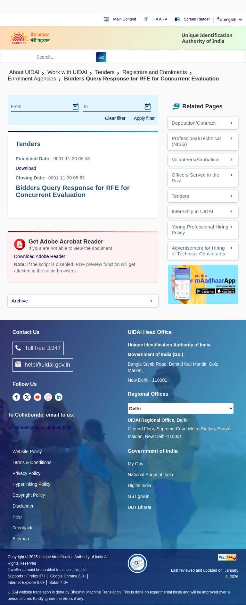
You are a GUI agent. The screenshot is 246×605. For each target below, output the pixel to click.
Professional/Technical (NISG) (196, 141)
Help (17, 516)
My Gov (135, 463)
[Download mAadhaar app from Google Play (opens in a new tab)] (203, 283)
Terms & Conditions (31, 462)
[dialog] (75, 106)
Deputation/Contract (194, 123)
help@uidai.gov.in (42, 365)
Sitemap (20, 538)
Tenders (180, 196)
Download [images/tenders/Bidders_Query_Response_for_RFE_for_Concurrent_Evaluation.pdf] (26, 168)
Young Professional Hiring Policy (200, 229)
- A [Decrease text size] (165, 19)
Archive (20, 300)
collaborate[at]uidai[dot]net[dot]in (40, 427)
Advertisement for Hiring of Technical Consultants (198, 250)
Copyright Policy (28, 495)
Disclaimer (22, 506)
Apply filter (144, 118)
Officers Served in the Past (195, 177)
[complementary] (16, 397)
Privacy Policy (26, 473)
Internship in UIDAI (192, 211)
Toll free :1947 (38, 348)
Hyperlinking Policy (31, 484)
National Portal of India (150, 474)
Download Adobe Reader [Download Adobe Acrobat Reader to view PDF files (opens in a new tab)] (39, 256)
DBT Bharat (139, 507)
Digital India (139, 485)
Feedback (22, 527)
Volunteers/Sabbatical (195, 159)
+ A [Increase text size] (156, 19)
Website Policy (27, 451)
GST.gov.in (138, 496)
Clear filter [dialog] (115, 118)
